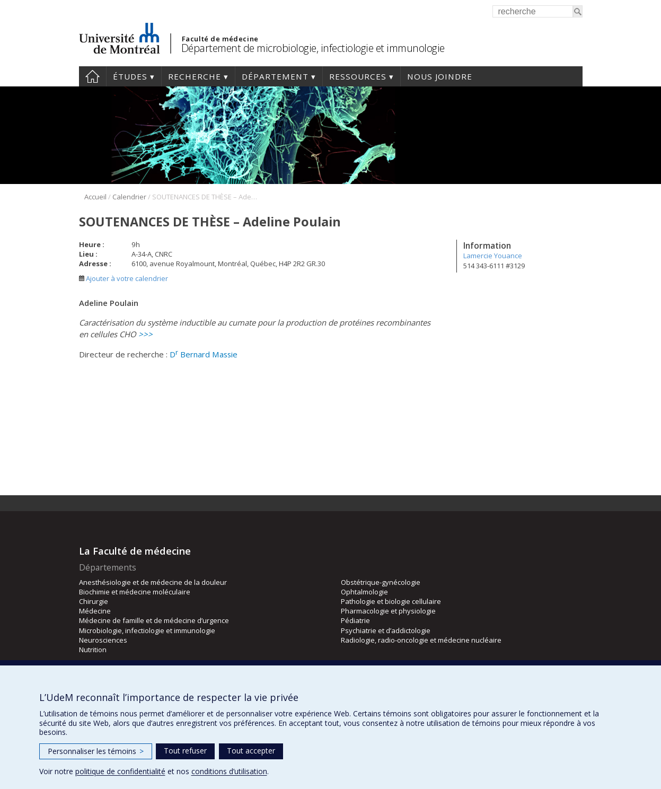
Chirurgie (93, 601)
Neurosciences (103, 640)
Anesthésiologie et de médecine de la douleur (153, 582)
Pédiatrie (355, 620)
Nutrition (93, 649)
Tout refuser (185, 751)
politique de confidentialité (120, 771)
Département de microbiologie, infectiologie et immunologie (313, 48)
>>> (145, 334)
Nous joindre (439, 76)
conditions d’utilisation (229, 771)
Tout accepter (251, 751)
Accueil (92, 76)
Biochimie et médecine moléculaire (134, 592)
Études (130, 76)
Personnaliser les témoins (96, 751)
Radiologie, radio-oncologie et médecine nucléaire (421, 640)
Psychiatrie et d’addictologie (385, 630)
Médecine (95, 611)
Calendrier (129, 196)
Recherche (194, 76)
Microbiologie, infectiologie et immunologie (147, 630)
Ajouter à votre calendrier (123, 278)
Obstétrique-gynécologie (380, 582)
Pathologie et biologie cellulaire (391, 601)
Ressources (357, 76)
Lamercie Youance (492, 255)
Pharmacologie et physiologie (388, 611)
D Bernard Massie (203, 354)
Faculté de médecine (220, 38)
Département (275, 76)
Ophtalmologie (364, 592)
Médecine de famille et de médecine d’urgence (154, 620)
